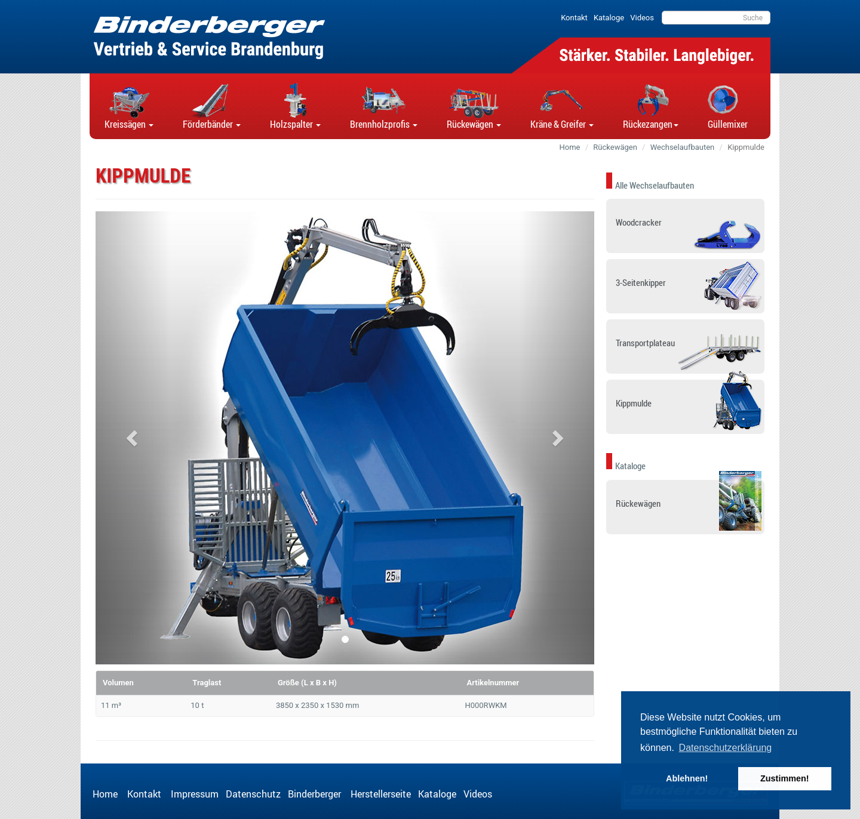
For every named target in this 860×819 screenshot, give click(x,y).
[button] (129, 106)
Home (106, 793)
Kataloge (437, 793)
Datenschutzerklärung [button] (725, 748)
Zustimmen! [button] (784, 778)
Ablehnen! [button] (687, 778)
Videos (477, 793)
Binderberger (315, 793)
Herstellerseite (381, 793)
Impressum (195, 793)
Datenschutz (253, 793)
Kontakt (145, 793)
